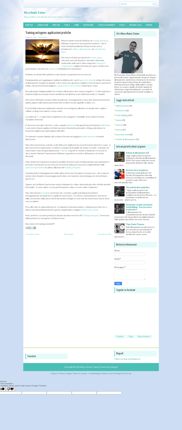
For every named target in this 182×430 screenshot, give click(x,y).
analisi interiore (89, 136)
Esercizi (122, 25)
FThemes (61, 373)
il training (45, 193)
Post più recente (32, 234)
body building (122, 115)
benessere (43, 37)
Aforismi (149, 25)
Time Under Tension (135, 224)
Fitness (67, 25)
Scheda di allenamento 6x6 (137, 153)
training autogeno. (73, 167)
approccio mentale (87, 80)
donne (119, 120)
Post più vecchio (104, 234)
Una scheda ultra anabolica (137, 187)
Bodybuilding (88, 25)
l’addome (64, 150)
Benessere (56, 25)
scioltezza (52, 69)
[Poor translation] (10, 389)
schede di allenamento (125, 139)
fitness (119, 130)
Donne (76, 25)
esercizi (119, 125)
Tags (130, 336)
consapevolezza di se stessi (68, 86)
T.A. (38, 117)
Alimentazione (42, 25)
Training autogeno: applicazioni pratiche (48, 33)
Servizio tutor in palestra (137, 170)
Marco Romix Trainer (34, 12)
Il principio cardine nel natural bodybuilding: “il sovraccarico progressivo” (139, 207)
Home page (29, 25)
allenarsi (71, 125)
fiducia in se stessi (90, 210)
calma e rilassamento (81, 49)
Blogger (114, 367)
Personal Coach (135, 25)
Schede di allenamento (106, 25)
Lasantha (83, 373)
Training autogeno (90, 215)
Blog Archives (144, 336)
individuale (105, 125)
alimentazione (122, 106)
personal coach (122, 134)
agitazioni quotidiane (34, 167)
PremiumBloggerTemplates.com (100, 373)
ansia (99, 57)
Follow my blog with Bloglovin (127, 359)
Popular (120, 336)
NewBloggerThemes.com (122, 373)
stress (93, 57)
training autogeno (100, 40)
